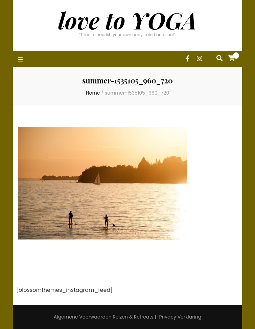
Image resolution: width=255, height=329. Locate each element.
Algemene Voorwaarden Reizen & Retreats (104, 316)
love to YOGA (127, 20)
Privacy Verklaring (180, 316)
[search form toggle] (219, 58)
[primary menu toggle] (21, 60)
